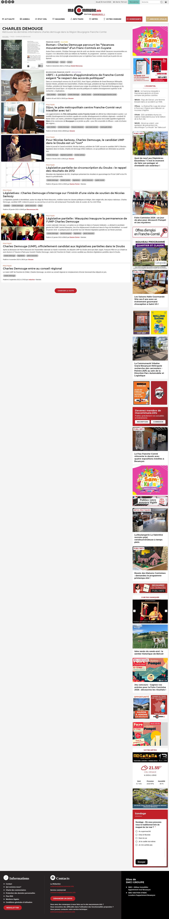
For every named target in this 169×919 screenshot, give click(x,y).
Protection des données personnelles (20, 893)
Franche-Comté (53, 42)
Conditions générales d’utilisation (19, 902)
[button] (161, 2)
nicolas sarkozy (79, 155)
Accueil (5, 36)
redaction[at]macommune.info (62, 886)
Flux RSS (9, 896)
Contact (9, 884)
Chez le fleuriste (144, 835)
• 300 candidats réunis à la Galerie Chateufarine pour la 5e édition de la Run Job (149, 117)
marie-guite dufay (105, 127)
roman (70, 62)
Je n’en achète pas (145, 845)
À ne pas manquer (150, 597)
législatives (76, 180)
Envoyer (141, 862)
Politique (50, 105)
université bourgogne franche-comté (105, 94)
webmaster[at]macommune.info (62, 912)
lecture (63, 62)
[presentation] (134, 611)
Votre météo (150, 750)
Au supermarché (145, 831)
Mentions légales (12, 899)
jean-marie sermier (92, 127)
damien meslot (86, 94)
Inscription (142, 422)
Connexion (158, 422)
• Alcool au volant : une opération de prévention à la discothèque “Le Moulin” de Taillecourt (150, 125)
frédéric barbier (65, 180)
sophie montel (99, 180)
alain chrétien (51, 94)
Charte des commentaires (16, 890)
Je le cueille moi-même (147, 841)
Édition (87, 14)
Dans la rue (143, 838)
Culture (64, 42)
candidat (6, 205)
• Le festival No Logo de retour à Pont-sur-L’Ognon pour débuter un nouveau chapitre (150, 108)
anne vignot (61, 94)
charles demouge (52, 62)
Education (76, 72)
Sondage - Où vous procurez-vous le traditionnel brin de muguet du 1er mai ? (149, 824)
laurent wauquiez (66, 233)
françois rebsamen (77, 127)
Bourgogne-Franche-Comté (58, 72)
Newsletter (12, 908)
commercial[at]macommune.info (63, 892)
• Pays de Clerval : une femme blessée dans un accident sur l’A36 (149, 101)
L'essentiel (150, 86)
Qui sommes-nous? (13, 887)
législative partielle (66, 155)
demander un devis (62, 898)
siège (40, 205)
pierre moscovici (87, 180)
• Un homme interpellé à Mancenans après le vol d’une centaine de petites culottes (147, 93)
